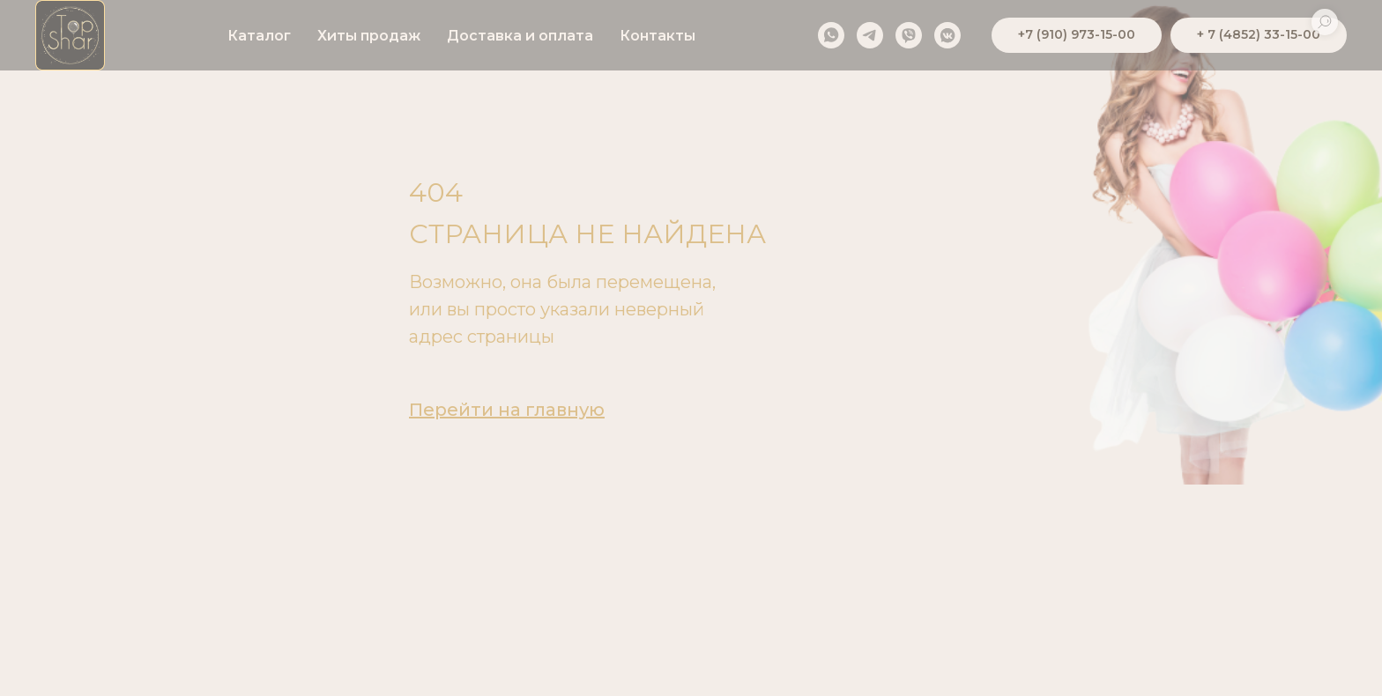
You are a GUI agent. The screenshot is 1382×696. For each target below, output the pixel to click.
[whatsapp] (831, 35)
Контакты (657, 35)
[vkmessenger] (947, 35)
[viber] (908, 35)
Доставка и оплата (520, 35)
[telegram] (870, 35)
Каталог (259, 35)
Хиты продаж (368, 35)
